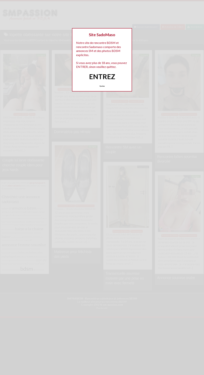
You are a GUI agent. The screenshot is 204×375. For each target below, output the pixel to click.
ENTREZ (102, 76)
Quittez (102, 86)
